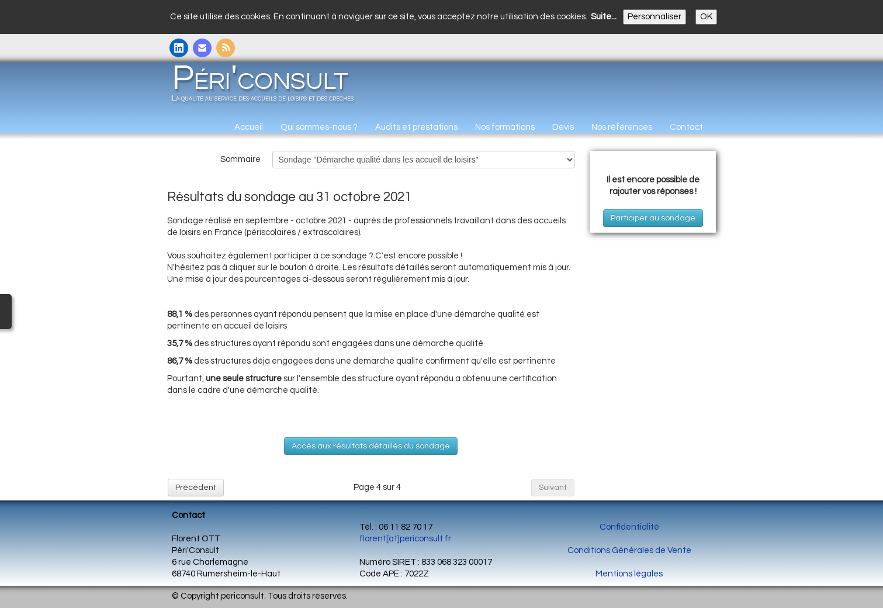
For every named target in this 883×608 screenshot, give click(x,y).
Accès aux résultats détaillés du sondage (371, 446)
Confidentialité (629, 527)
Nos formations (505, 127)
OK (706, 16)
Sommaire (240, 159)
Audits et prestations (416, 127)
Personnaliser (654, 16)
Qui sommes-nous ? (319, 127)
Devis (563, 127)
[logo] (267, 86)
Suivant (553, 487)
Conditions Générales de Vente (629, 550)
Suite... (604, 16)
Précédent (195, 487)
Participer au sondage (653, 218)
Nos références (621, 127)
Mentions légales (629, 573)
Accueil (248, 127)
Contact (686, 127)
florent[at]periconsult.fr (405, 538)
